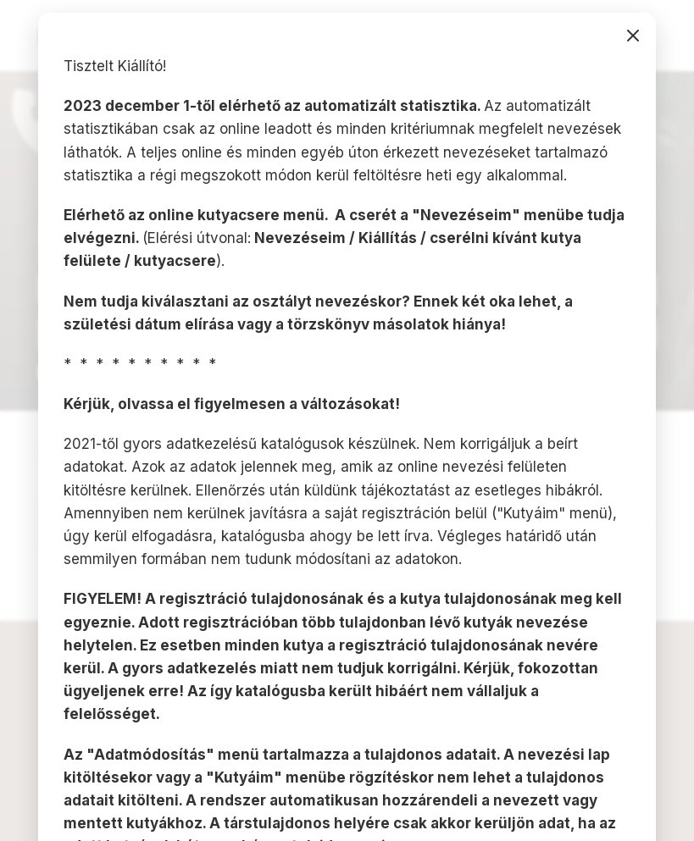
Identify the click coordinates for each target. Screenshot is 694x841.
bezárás (633, 35)
